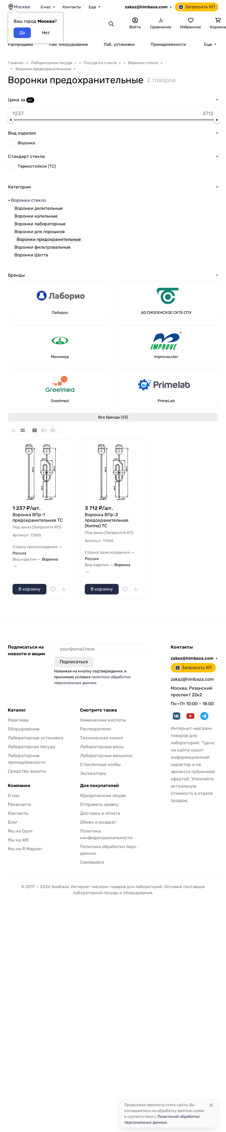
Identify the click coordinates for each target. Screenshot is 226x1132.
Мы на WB (18, 840)
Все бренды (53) (113, 417)
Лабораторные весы (101, 746)
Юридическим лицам (103, 795)
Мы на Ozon (20, 831)
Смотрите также (98, 710)
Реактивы (18, 720)
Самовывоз (92, 862)
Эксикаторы (93, 773)
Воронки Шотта (31, 255)
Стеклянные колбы (100, 764)
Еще (92, 7)
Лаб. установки (119, 44)
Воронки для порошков (39, 231)
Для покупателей (99, 785)
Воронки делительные (38, 208)
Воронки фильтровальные (42, 247)
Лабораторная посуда (31, 746)
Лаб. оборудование (68, 44)
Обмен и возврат (98, 822)
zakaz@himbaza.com (146, 6)
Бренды (16, 275)
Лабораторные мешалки (106, 755)
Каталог (17, 710)
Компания (19, 785)
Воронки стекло (28, 200)
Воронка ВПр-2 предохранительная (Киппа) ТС (106, 520)
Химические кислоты (103, 720)
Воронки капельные (36, 216)
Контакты (72, 7)
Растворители (95, 729)
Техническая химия (101, 737)
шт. (30, 100)
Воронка (26, 142)
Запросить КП (196, 7)
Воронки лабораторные (40, 223)
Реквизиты (19, 804)
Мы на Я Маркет (25, 848)
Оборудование (23, 729)
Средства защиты (27, 771)
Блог (13, 822)
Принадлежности (168, 44)
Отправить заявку (99, 804)
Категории (19, 187)
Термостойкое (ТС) (37, 166)
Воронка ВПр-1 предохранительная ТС (38, 517)
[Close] (211, 1105)
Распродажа (20, 44)
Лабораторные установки (35, 737)
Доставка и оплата (100, 813)
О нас (46, 7)
